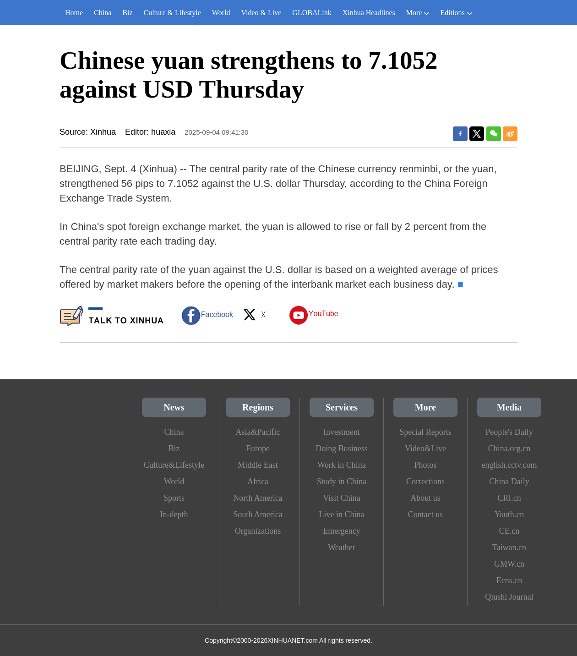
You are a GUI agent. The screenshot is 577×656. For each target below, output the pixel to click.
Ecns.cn (509, 580)
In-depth (174, 514)
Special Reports (425, 432)
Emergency (341, 531)
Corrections (425, 481)
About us (425, 498)
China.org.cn (509, 448)
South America (257, 514)
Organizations (258, 531)
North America (257, 498)
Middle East (258, 465)
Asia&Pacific (258, 432)
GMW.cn (509, 564)
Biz (127, 12)
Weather (341, 547)
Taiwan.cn (509, 547)
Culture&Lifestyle (174, 465)
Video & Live (261, 12)
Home (74, 12)
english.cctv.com (509, 465)
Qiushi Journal (509, 596)
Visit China (341, 498)
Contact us (425, 514)
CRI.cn (509, 498)
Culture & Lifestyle (172, 12)
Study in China (341, 481)
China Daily (509, 481)
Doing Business (342, 448)
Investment (341, 432)
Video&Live (425, 448)
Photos (425, 465)
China (102, 12)
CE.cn (509, 531)
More (418, 12)
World (221, 12)
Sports (174, 498)
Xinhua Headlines (369, 12)
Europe (258, 448)
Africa (257, 481)
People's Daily (509, 432)
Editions (456, 12)
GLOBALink (311, 12)
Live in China (342, 514)
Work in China (341, 465)
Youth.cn (509, 514)
